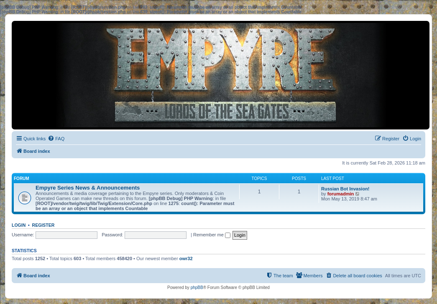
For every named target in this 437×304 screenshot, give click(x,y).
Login (19, 225)
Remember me (211, 234)
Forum (21, 178)
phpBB (197, 287)
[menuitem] (56, 139)
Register (43, 225)
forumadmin (340, 193)
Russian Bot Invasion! (345, 188)
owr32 (186, 258)
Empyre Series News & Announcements (88, 188)
